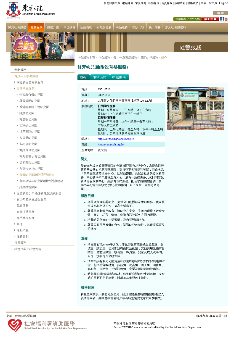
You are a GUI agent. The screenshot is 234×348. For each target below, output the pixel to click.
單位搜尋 (69, 27)
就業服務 (23, 205)
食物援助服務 (26, 212)
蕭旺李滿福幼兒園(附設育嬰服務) (41, 181)
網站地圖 (127, 3)
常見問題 (140, 3)
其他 (20, 224)
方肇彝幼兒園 (28, 138)
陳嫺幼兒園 (26, 113)
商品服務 (122, 27)
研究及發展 (103, 27)
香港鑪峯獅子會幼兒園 (34, 107)
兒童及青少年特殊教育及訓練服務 (39, 193)
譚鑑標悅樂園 (28, 187)
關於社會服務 (17, 27)
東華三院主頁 (209, 3)
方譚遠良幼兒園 (29, 150)
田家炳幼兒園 (28, 125)
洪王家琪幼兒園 (29, 131)
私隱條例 (153, 3)
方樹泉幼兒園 (28, 144)
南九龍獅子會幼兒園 (32, 156)
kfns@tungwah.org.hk (111, 144)
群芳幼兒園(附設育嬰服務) (36, 175)
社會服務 (37, 27)
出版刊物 (138, 27)
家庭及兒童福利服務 (30, 82)
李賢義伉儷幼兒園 (31, 94)
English (223, 3)
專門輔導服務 (26, 218)
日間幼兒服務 (26, 88)
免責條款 (166, 3)
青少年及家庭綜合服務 (31, 199)
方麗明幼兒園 (28, 119)
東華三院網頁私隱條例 (21, 316)
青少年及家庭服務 (26, 76)
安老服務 (20, 69)
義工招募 (155, 27)
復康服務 (20, 242)
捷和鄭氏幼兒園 (29, 162)
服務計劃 (53, 27)
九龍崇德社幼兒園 (31, 168)
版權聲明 (179, 3)
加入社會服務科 (175, 27)
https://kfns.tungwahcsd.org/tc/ (116, 138)
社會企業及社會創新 (27, 249)
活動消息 (86, 27)
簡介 (164, 57)
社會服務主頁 (112, 3)
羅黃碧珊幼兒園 (29, 101)
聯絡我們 (192, 3)
